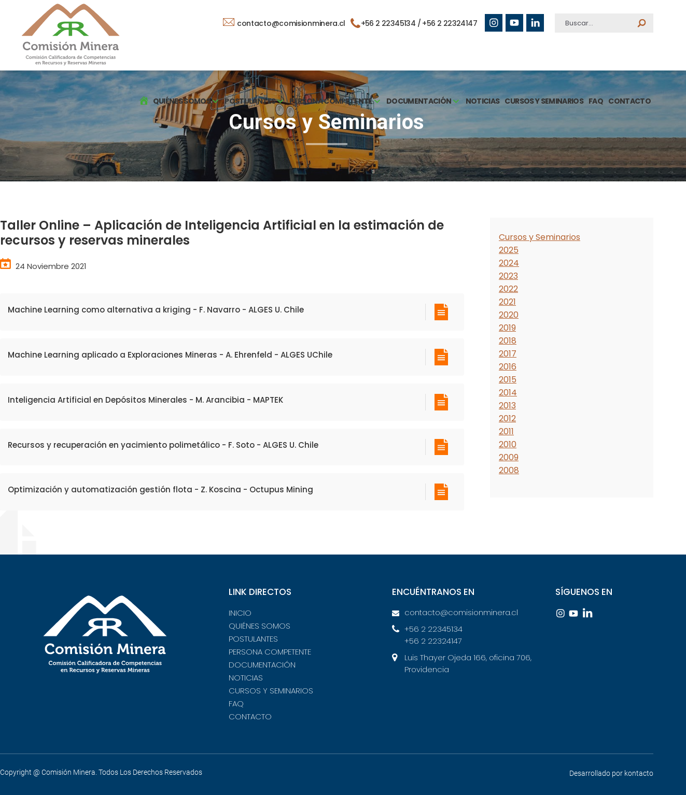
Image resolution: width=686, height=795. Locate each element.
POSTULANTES (253, 638)
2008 (509, 470)
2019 (507, 328)
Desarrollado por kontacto (611, 773)
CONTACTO (629, 101)
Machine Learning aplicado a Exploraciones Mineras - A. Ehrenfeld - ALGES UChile (170, 354)
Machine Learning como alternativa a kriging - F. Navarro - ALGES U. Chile (156, 309)
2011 (506, 431)
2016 (507, 367)
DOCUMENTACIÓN (262, 664)
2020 (509, 315)
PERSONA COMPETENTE (270, 651)
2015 (507, 380)
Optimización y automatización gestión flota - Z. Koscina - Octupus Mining (160, 489)
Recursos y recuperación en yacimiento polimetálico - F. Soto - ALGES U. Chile (163, 444)
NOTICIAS (483, 101)
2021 (507, 302)
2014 (508, 393)
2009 (509, 457)
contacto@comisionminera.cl (284, 23)
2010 (507, 444)
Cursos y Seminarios (539, 237)
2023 (508, 276)
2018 (507, 341)
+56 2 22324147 (449, 23)
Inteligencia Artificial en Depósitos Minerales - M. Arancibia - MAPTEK (145, 399)
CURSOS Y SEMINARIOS (544, 101)
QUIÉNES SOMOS (259, 625)
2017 (507, 354)
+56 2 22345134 (433, 628)
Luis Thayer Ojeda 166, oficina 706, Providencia (467, 663)
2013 (507, 405)
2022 (508, 289)
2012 (507, 418)
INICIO (240, 612)
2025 (509, 250)
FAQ (596, 101)
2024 (509, 263)
